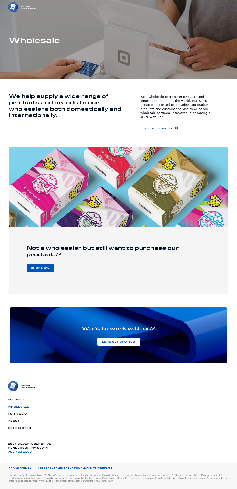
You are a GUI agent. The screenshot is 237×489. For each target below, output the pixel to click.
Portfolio (17, 413)
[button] (159, 128)
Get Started (19, 427)
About (14, 420)
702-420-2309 (20, 451)
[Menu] (228, 7)
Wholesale (18, 406)
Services (16, 399)
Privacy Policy (20, 468)
